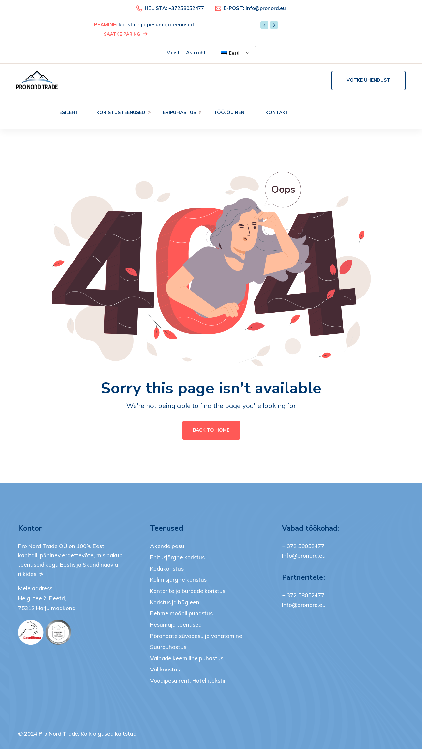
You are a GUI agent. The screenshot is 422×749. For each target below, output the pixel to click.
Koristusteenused (120, 112)
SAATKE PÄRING (125, 34)
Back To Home (211, 430)
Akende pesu (167, 546)
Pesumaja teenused (176, 624)
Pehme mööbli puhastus (181, 613)
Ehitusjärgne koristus (177, 557)
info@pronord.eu (266, 8)
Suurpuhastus (168, 646)
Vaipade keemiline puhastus (186, 658)
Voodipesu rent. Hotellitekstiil (188, 680)
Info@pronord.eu (304, 555)
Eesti (230, 53)
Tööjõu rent (231, 112)
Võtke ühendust (368, 80)
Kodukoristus (167, 568)
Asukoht (196, 52)
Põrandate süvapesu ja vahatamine (196, 635)
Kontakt (277, 112)
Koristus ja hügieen (174, 602)
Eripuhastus (179, 112)
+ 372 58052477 (303, 546)
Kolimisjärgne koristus (178, 579)
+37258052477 (186, 8)
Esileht (69, 112)
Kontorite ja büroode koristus (187, 590)
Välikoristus (165, 669)
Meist (173, 52)
